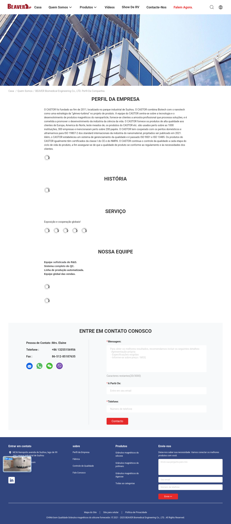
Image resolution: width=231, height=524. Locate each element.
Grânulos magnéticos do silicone (127, 454)
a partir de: (114, 383)
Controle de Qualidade (83, 466)
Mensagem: (114, 341)
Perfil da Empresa (81, 452)
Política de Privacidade (136, 512)
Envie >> (168, 496)
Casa (11, 91)
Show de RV (130, 7)
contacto (117, 421)
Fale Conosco (79, 472)
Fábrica (76, 459)
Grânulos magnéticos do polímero (127, 465)
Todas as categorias (125, 483)
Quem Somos (24, 91)
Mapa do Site (90, 512)
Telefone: (113, 401)
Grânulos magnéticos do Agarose (127, 475)
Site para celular (111, 512)
